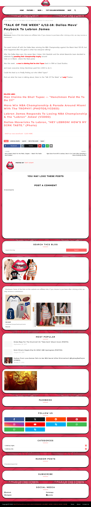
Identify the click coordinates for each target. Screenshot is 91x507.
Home (3, 3)
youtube (50, 495)
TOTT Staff (29, 162)
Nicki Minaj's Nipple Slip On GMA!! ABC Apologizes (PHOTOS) (38, 350)
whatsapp (50, 492)
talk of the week (33, 141)
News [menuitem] (39, 10)
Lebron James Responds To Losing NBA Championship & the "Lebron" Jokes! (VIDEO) (45, 115)
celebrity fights (46, 446)
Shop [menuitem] (69, 10)
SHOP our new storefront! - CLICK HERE (19, 134)
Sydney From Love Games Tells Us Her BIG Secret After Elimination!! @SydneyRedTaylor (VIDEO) (49, 359)
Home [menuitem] (22, 10)
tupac (10, 20)
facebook (8, 492)
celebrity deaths (15, 141)
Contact (16, 3)
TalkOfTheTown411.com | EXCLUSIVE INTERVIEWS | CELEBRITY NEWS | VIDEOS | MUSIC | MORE (40, 504)
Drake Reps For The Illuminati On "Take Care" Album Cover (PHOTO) (41, 342)
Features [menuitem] (30, 10)
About (9, 3)
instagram (8, 495)
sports (24, 141)
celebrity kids (46, 449)
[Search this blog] (35, 250)
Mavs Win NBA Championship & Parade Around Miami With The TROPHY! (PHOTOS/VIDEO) (45, 107)
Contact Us (85, 504)
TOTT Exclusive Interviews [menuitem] (55, 10)
